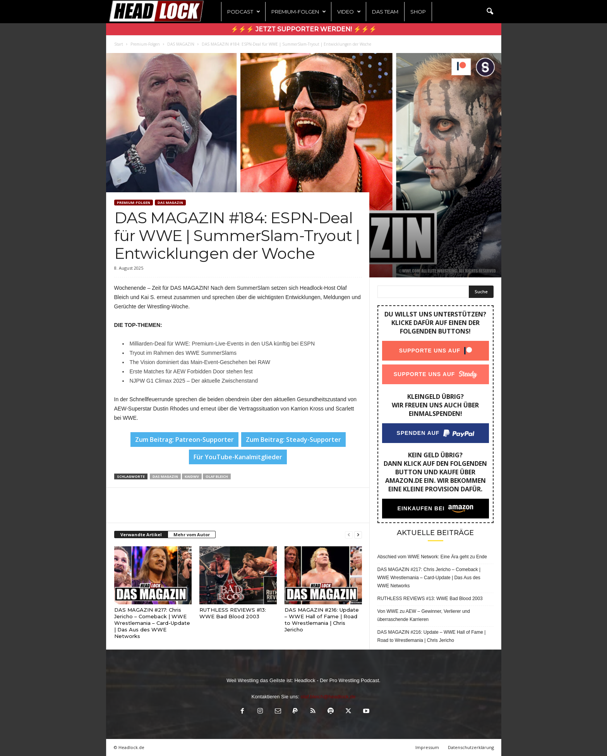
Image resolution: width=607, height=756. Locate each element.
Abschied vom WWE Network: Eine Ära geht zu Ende (432, 556)
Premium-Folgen (298, 11)
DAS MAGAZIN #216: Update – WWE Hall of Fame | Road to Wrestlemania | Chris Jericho (322, 620)
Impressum (427, 747)
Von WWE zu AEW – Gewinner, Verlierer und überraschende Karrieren (423, 615)
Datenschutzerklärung (471, 747)
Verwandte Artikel (141, 534)
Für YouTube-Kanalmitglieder (238, 457)
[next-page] (358, 535)
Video (349, 11)
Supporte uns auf (429, 350)
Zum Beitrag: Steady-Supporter (293, 439)
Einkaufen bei (420, 508)
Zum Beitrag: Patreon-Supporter (184, 439)
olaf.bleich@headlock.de (328, 697)
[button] (489, 11)
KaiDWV (192, 476)
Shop (418, 12)
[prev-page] (349, 535)
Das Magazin (165, 476)
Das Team (385, 12)
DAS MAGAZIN (180, 44)
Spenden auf (417, 433)
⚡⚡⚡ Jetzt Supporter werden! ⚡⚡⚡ (304, 29)
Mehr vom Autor (191, 534)
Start (118, 44)
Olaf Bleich (217, 476)
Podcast (243, 11)
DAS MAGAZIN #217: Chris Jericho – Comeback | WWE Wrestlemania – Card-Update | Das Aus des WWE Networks (152, 623)
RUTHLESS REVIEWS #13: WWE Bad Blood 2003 (232, 613)
